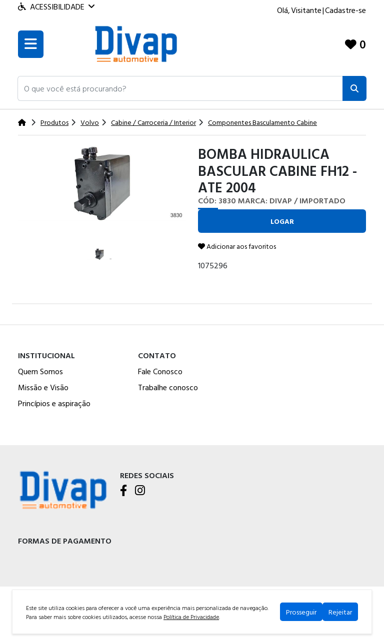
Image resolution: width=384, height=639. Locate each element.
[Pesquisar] (354, 88)
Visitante (306, 10)
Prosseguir (301, 612)
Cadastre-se (345, 10)
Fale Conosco (160, 371)
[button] (180, 88)
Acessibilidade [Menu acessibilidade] (56, 6)
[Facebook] (123, 491)
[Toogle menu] (31, 44)
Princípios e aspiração (54, 403)
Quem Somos (40, 371)
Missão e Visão (43, 387)
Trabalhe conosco (168, 387)
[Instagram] (140, 491)
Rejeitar (340, 612)
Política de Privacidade (191, 616)
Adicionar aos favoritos (237, 246)
